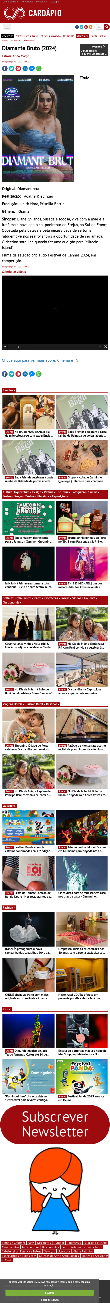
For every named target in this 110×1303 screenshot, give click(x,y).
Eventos (9, 390)
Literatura (44, 496)
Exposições (60, 496)
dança (103, 35)
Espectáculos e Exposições (19, 1256)
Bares (31, 1243)
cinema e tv (82, 35)
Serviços (49, 1251)
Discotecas (44, 1243)
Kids (7, 1009)
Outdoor (9, 806)
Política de (49, 1299)
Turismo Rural (35, 704)
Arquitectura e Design (28, 492)
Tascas (66, 598)
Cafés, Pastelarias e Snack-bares (82, 1247)
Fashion (9, 907)
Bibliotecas (74, 1243)
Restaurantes (24, 598)
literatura (16, 40)
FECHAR (49, 1292)
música (5, 40)
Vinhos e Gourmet (85, 598)
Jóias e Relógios (82, 1251)
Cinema (94, 492)
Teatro (8, 496)
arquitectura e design (27, 35)
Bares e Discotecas (47, 598)
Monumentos (10, 1247)
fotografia (68, 35)
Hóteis (19, 704)
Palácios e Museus (95, 1243)
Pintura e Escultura (57, 492)
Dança (19, 496)
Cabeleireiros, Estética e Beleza (22, 1251)
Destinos (52, 704)
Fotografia (79, 492)
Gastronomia (12, 602)
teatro (94, 35)
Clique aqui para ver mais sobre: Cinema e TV (40, 360)
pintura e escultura (51, 35)
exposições (29, 40)
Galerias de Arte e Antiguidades (59, 1256)
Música (30, 496)
